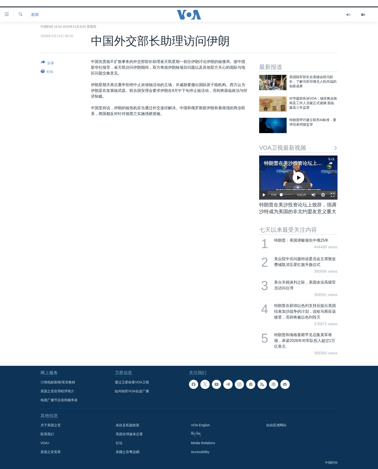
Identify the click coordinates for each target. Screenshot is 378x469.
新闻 (35, 15)
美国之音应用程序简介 (57, 391)
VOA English (200, 425)
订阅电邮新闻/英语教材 (57, 382)
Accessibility (200, 452)
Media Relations (203, 443)
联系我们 (47, 434)
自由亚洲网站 (276, 425)
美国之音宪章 (50, 452)
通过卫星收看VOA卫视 (132, 382)
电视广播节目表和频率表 (59, 400)
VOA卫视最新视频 (298, 147)
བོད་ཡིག (196, 434)
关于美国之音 (50, 425)
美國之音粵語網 (127, 452)
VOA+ (45, 443)
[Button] (47, 63)
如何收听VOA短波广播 (132, 391)
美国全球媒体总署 (129, 434)
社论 (119, 443)
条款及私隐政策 (127, 425)
